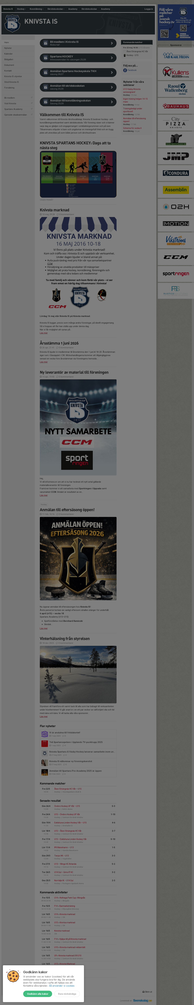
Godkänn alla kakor (37, 993)
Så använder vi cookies (61, 985)
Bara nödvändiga (67, 993)
